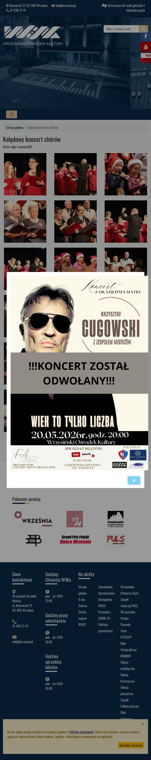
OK (134, 480)
